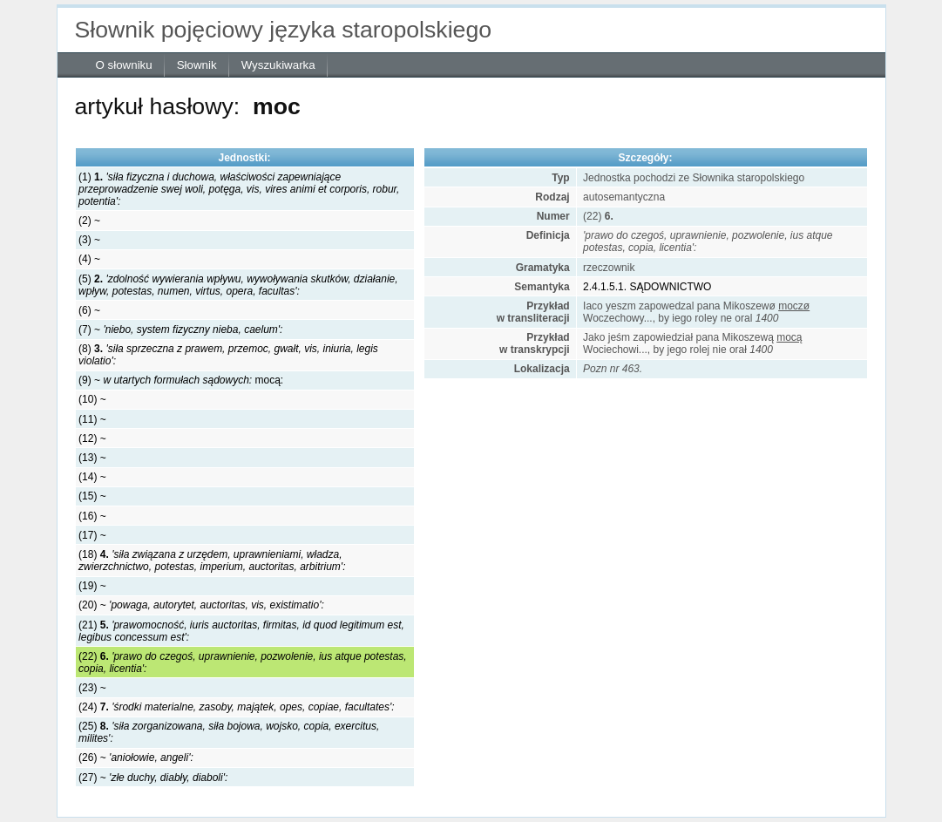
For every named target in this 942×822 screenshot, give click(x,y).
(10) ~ (92, 399)
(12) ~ (92, 438)
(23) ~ (92, 688)
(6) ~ (89, 310)
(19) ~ (92, 586)
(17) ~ (92, 535)
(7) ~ (180, 329)
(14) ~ (92, 477)
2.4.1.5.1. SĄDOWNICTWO (647, 287)
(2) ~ (89, 220)
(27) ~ (152, 777)
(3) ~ (89, 240)
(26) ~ (135, 757)
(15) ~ (92, 496)
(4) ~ (89, 259)
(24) (236, 707)
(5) (237, 285)
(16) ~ (92, 516)
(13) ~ (92, 458)
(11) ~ (92, 419)
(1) (238, 189)
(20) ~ (201, 605)
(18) (211, 560)
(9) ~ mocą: (180, 380)
